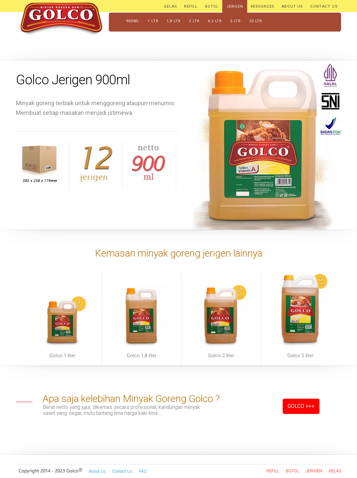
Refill (272, 470)
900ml (132, 21)
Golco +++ (301, 406)
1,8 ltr (173, 21)
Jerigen (314, 470)
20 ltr (255, 21)
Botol (292, 470)
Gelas (334, 470)
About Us (97, 471)
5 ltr (235, 21)
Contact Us (122, 471)
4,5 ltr (215, 21)
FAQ (143, 471)
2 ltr (194, 21)
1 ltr (153, 21)
